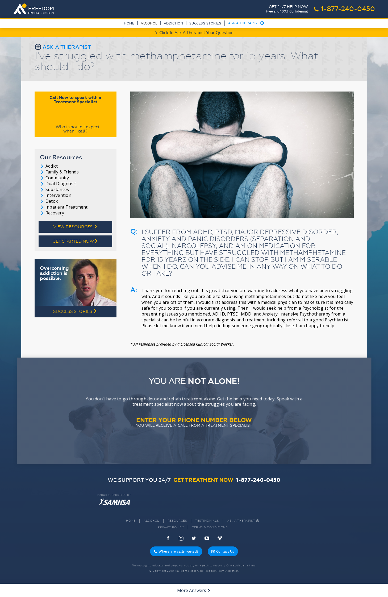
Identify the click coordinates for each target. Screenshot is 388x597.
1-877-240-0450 (344, 9)
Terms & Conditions (210, 527)
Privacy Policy (171, 527)
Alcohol (151, 521)
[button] (149, 24)
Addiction (173, 23)
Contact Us (222, 551)
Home (129, 23)
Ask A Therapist (246, 23)
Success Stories (205, 23)
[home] (35, 9)
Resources (177, 521)
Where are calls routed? (176, 551)
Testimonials (207, 521)
